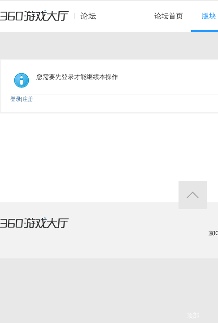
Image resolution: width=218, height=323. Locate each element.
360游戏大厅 (43, 228)
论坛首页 (168, 16)
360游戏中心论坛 (52, 20)
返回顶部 (193, 195)
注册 (27, 99)
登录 (15, 99)
